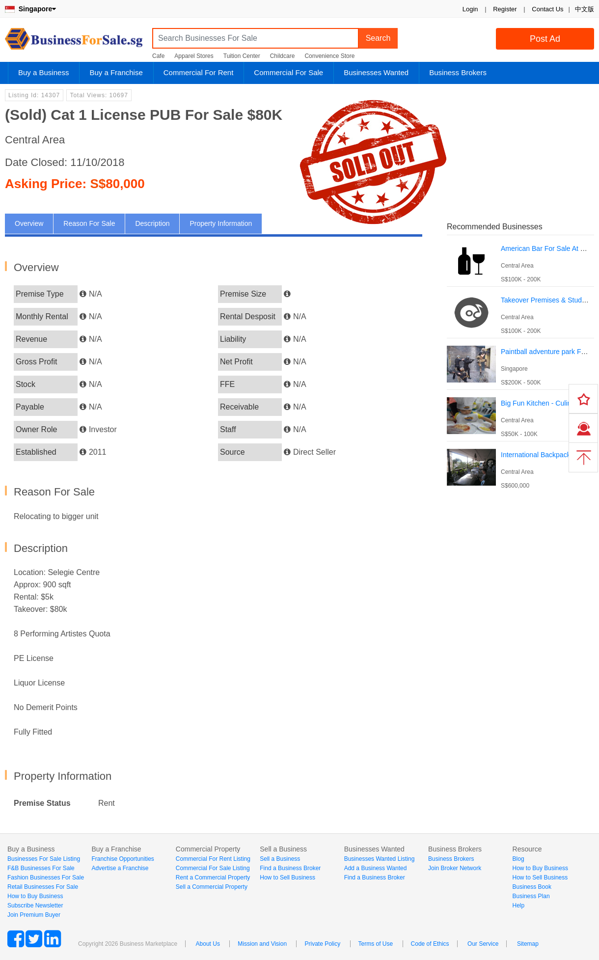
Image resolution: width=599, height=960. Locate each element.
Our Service (482, 943)
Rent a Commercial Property (213, 877)
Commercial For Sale (288, 72)
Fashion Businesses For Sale (45, 877)
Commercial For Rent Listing (213, 858)
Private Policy (322, 943)
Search (378, 38)
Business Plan (531, 896)
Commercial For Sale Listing (213, 868)
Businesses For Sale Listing (43, 858)
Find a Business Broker (290, 868)
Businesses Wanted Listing (379, 858)
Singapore (30, 9)
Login (470, 9)
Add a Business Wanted (375, 868)
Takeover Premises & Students (548, 300)
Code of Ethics (430, 943)
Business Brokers (458, 72)
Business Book (532, 886)
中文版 (584, 9)
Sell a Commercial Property (211, 886)
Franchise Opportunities (122, 858)
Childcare (282, 56)
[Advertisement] (97, 595)
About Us (208, 943)
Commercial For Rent (198, 72)
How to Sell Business (287, 877)
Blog (518, 858)
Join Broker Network (454, 868)
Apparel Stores (193, 56)
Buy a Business (43, 72)
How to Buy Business (35, 896)
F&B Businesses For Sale (41, 868)
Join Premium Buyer (33, 914)
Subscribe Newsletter (35, 905)
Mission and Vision (262, 943)
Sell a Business (280, 858)
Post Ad (545, 39)
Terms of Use (375, 943)
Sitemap (528, 943)
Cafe (158, 56)
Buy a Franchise (115, 72)
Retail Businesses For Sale (42, 886)
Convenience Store (329, 56)
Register (505, 9)
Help (519, 905)
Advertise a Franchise (119, 868)
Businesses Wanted (376, 72)
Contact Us (547, 9)
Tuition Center (241, 56)
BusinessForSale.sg (73, 42)
